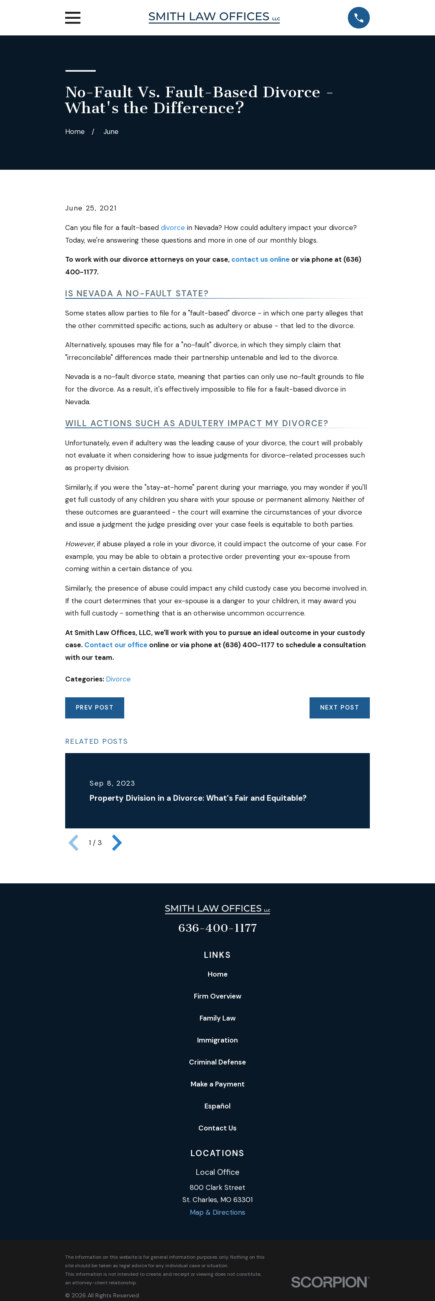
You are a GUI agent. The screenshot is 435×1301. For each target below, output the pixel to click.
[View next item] (117, 842)
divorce (173, 227)
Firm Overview (218, 996)
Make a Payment (218, 1084)
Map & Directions (217, 1212)
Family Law (218, 1018)
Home (218, 974)
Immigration (217, 1040)
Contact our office (115, 644)
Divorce (118, 679)
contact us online (260, 259)
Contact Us (217, 1128)
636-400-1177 (217, 928)
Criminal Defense (217, 1062)
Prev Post (95, 707)
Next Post (339, 707)
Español (217, 1106)
